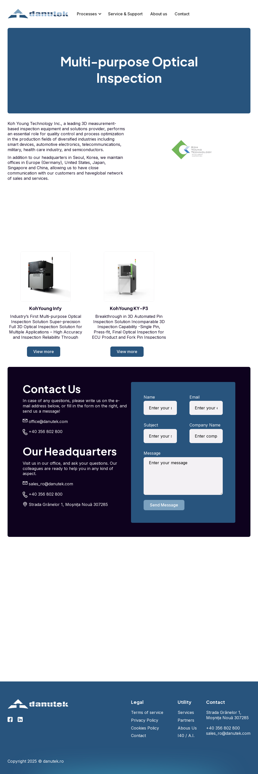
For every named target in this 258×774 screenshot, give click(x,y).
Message (152, 453)
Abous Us (187, 727)
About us (158, 13)
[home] (38, 14)
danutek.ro (53, 761)
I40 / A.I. (186, 735)
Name (149, 397)
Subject (151, 424)
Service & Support (125, 13)
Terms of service (147, 712)
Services (186, 712)
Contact (182, 13)
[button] (87, 14)
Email (194, 397)
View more (43, 351)
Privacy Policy (144, 720)
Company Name (204, 424)
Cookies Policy (145, 727)
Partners (186, 720)
